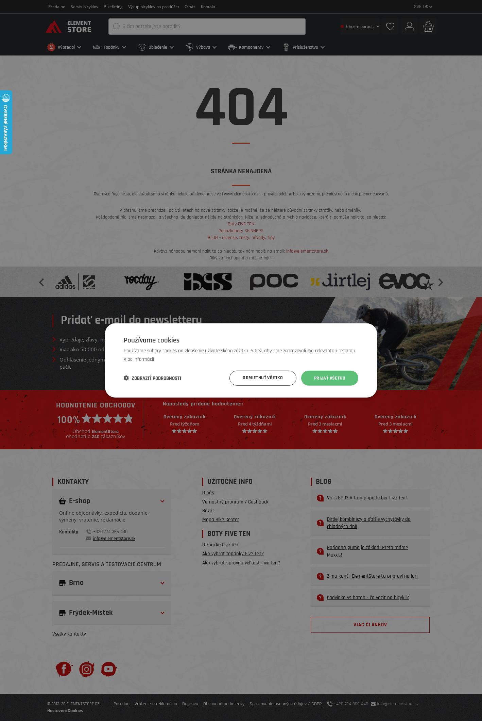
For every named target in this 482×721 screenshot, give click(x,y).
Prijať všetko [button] (329, 378)
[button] (152, 378)
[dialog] (241, 360)
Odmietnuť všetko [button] (263, 378)
